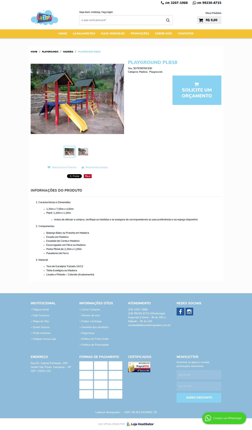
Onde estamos (42, 333)
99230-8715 (209, 3)
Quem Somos (41, 327)
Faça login (107, 12)
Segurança (87, 333)
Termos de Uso (90, 315)
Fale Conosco (41, 315)
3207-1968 (176, 3)
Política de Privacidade (95, 344)
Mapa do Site (41, 321)
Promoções (140, 33)
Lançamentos (84, 33)
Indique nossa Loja (44, 339)
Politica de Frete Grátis (95, 339)
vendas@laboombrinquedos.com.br (149, 325)
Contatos (186, 33)
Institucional (43, 303)
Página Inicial (41, 309)
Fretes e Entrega (91, 321)
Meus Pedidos (213, 13)
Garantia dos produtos (95, 327)
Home (62, 33)
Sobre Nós (163, 33)
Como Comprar (90, 309)
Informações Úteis (96, 303)
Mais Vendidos (113, 33)
